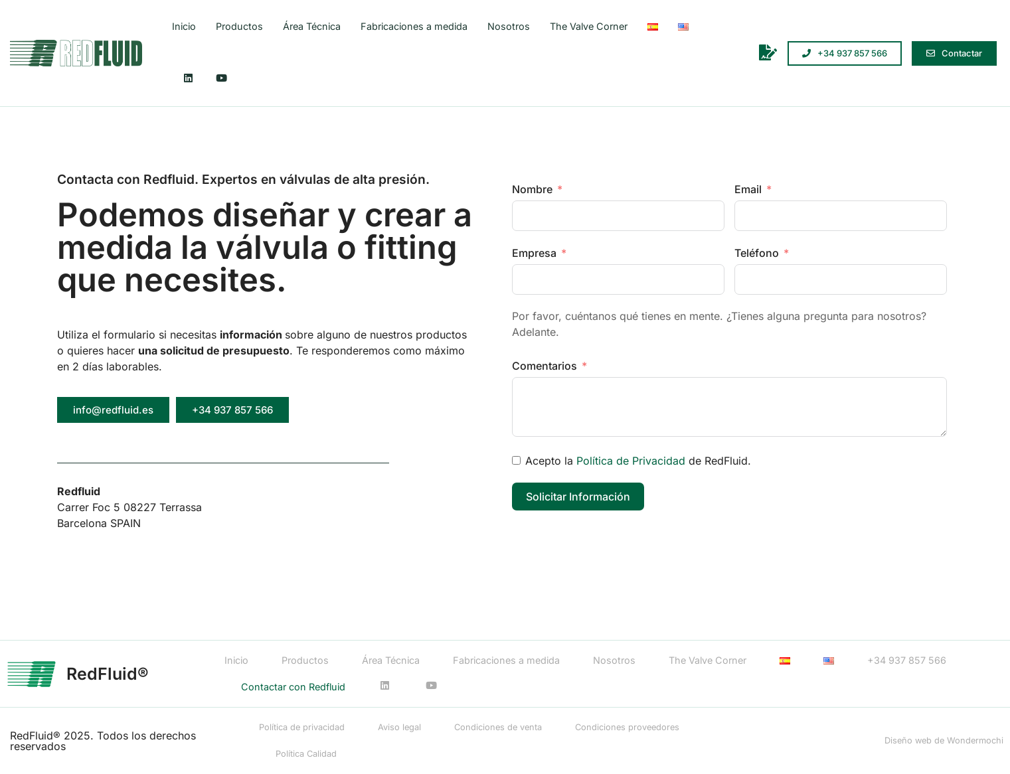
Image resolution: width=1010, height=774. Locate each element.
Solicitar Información (578, 496)
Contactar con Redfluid (293, 686)
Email (748, 189)
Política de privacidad (302, 727)
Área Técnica (312, 26)
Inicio (184, 26)
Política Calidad (306, 754)
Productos (239, 26)
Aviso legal (399, 727)
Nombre (532, 189)
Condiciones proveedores (627, 727)
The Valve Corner (589, 26)
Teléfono (756, 253)
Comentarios (546, 365)
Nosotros (508, 26)
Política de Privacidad (630, 460)
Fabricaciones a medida (414, 26)
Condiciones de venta (498, 727)
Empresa (534, 253)
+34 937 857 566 (906, 660)
